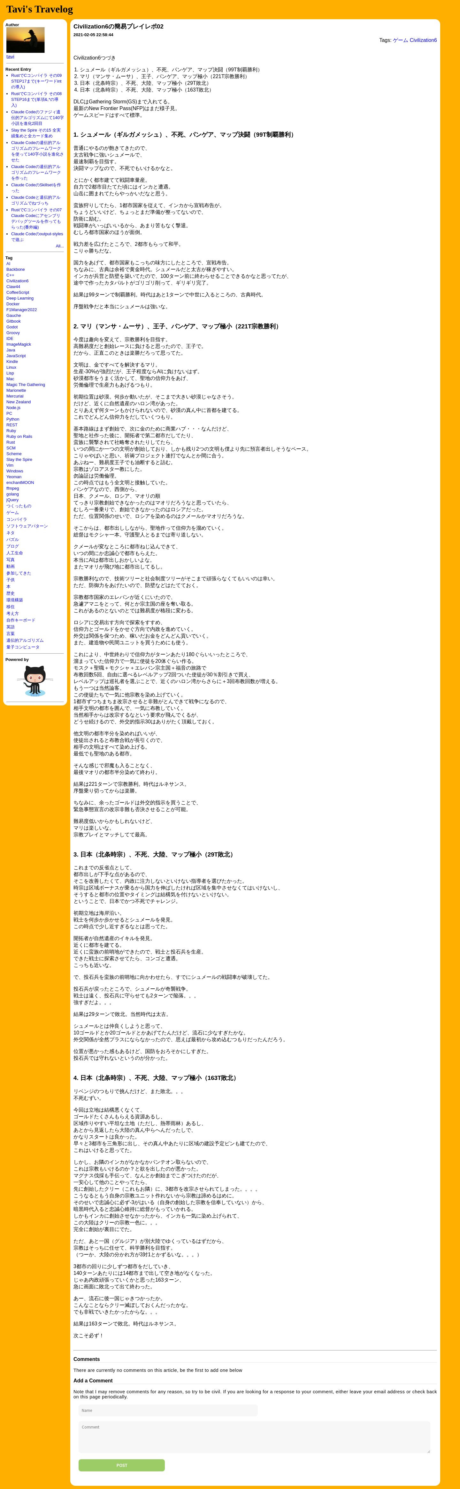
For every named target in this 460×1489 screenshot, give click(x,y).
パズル (12, 539)
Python (12, 419)
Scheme (14, 453)
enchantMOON (20, 482)
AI (8, 263)
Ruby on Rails (19, 436)
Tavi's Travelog (39, 9)
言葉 (10, 633)
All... (60, 246)
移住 (10, 606)
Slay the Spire (19, 459)
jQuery (12, 499)
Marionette (16, 390)
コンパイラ (16, 519)
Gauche (13, 315)
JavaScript (16, 355)
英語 (10, 626)
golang (12, 494)
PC (9, 413)
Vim (9, 465)
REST (12, 425)
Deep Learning (20, 298)
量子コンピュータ (23, 647)
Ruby (11, 430)
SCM (11, 448)
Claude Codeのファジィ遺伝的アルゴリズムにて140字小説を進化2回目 (37, 117)
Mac (10, 378)
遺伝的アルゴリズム (25, 640)
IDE (9, 338)
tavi (10, 57)
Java (10, 350)
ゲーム (12, 512)
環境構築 (14, 600)
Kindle (12, 361)
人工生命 (14, 553)
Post (122, 1465)
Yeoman (13, 476)
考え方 (12, 613)
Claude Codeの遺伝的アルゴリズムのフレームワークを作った (36, 172)
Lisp (10, 373)
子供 (10, 579)
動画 (10, 566)
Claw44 (13, 286)
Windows (14, 471)
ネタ (10, 532)
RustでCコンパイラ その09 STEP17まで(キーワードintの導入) (36, 81)
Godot (12, 327)
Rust (10, 442)
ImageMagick (18, 344)
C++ (10, 275)
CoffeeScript (17, 292)
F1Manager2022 (21, 309)
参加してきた (18, 573)
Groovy (13, 332)
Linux (11, 367)
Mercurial (14, 396)
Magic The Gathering (25, 384)
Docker (12, 304)
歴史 (10, 593)
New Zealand (18, 401)
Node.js (13, 407)
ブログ (12, 546)
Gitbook (13, 321)
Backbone (15, 269)
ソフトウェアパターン (27, 526)
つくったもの (18, 505)
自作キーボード (20, 620)
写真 (10, 559)
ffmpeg (12, 488)
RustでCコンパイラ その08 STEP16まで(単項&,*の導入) (36, 99)
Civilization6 (17, 280)
